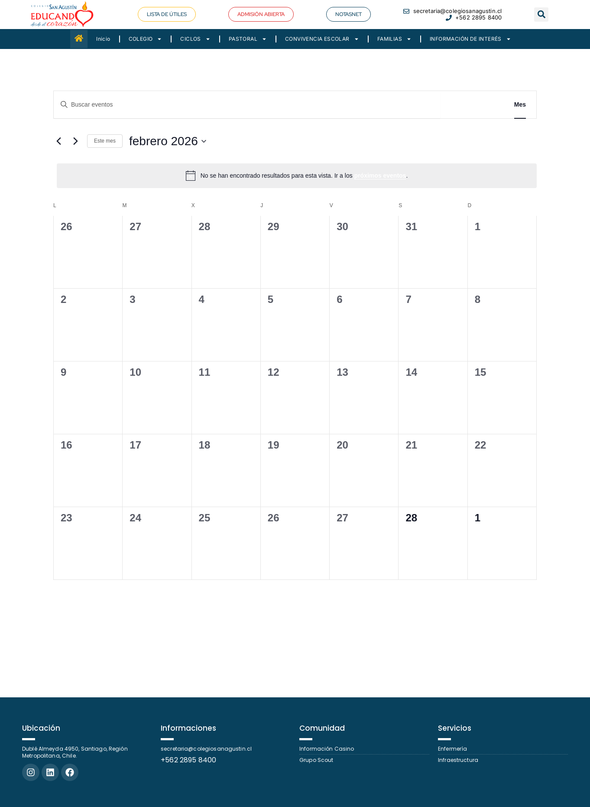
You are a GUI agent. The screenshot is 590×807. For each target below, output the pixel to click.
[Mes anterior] (58, 141)
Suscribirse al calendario (482, 603)
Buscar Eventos (472, 104)
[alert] (297, 175)
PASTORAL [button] (248, 39)
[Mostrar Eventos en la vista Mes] (520, 104)
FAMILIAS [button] (394, 39)
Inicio (103, 39)
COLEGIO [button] (145, 39)
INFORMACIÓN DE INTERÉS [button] (470, 39)
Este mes (105, 141)
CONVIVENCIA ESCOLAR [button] (322, 39)
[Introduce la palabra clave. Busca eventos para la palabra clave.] (247, 104)
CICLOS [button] (195, 39)
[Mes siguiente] (75, 141)
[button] (261, 14)
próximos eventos (380, 175)
